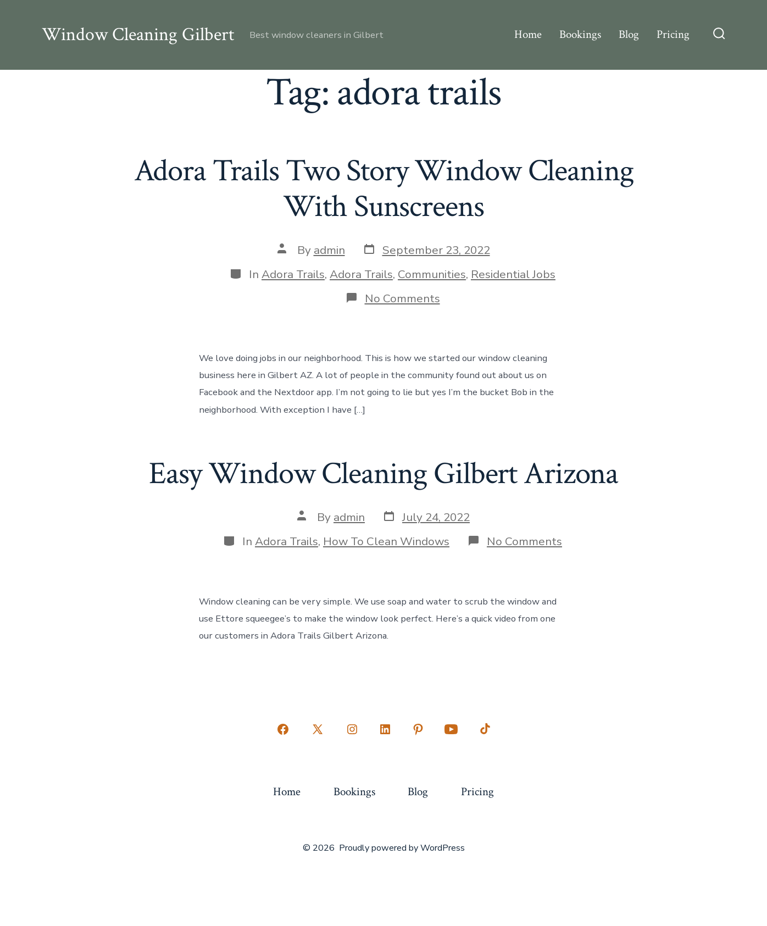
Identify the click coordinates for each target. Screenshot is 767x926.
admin (329, 250)
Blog (629, 34)
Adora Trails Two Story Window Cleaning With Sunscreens (383, 189)
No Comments (402, 298)
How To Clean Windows (386, 541)
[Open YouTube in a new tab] (451, 729)
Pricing (673, 34)
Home (528, 34)
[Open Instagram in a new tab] (352, 729)
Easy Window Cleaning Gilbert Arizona (383, 473)
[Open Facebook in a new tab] (283, 729)
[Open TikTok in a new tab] (484, 729)
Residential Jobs (513, 274)
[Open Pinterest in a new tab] (418, 729)
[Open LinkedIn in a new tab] (385, 729)
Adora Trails (293, 274)
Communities (432, 274)
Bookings (580, 34)
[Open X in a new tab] (318, 729)
